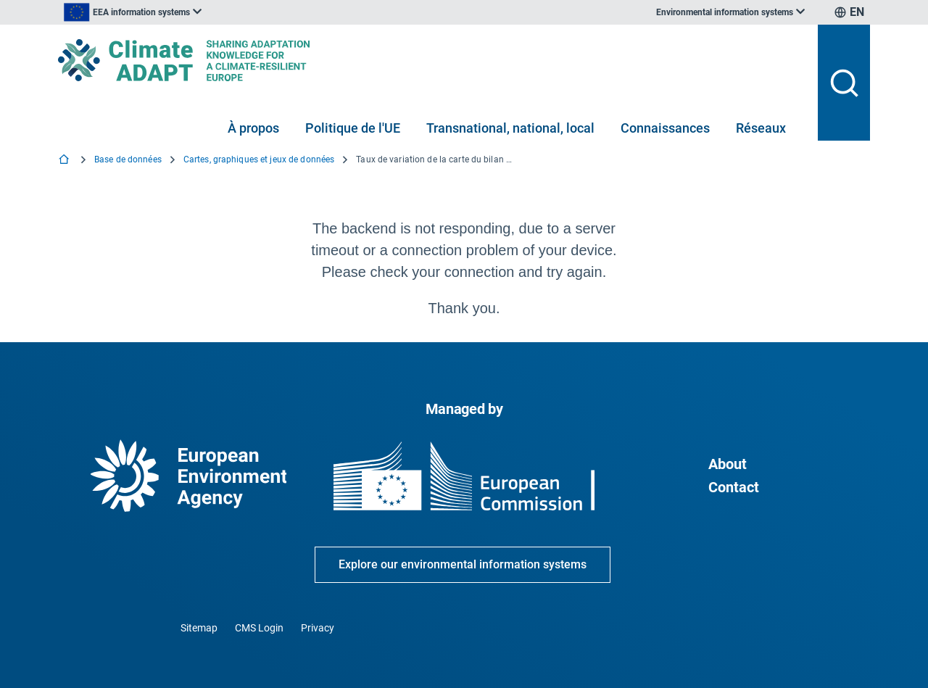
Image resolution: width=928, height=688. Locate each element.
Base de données (128, 159)
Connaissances (665, 128)
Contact (733, 487)
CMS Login (259, 628)
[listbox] (204, 12)
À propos (253, 128)
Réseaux (761, 128)
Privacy (317, 628)
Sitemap (199, 628)
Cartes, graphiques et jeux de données (258, 159)
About (727, 464)
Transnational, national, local (510, 128)
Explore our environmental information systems (463, 564)
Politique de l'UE (352, 128)
